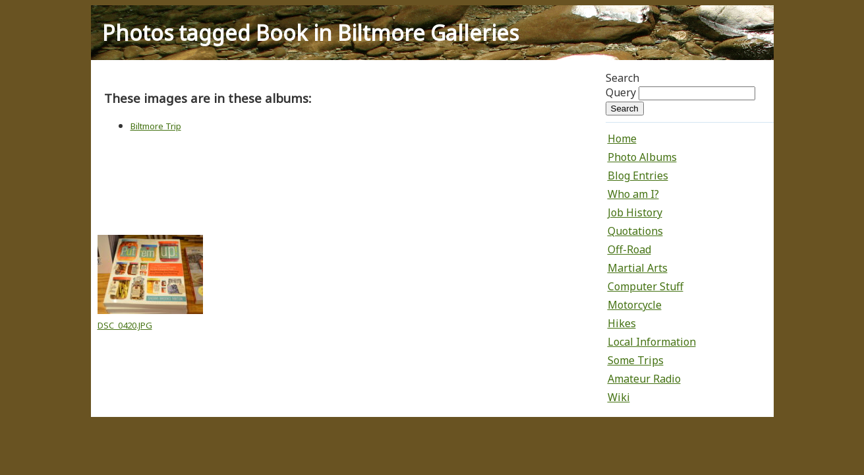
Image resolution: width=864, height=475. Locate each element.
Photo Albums (642, 157)
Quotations (635, 231)
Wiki (619, 397)
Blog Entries (638, 175)
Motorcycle (635, 305)
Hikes (622, 323)
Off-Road (629, 249)
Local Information (652, 341)
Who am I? (633, 194)
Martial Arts (638, 268)
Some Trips (636, 360)
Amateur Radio (644, 378)
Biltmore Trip (155, 126)
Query (621, 92)
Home (622, 138)
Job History (635, 212)
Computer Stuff (645, 286)
